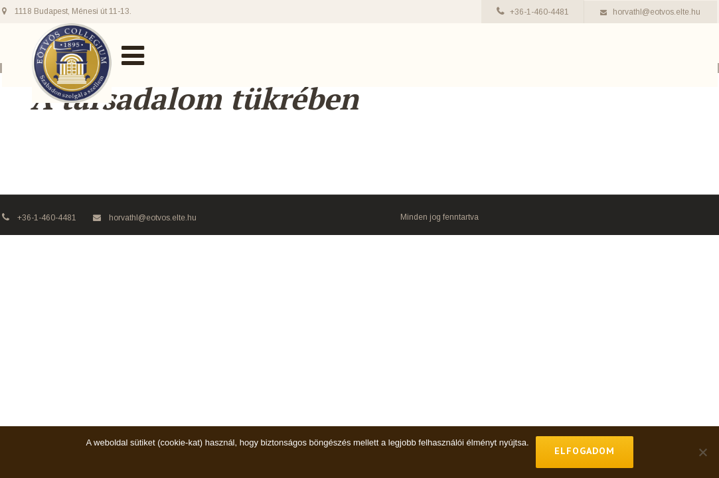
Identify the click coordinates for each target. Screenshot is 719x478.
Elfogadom (584, 451)
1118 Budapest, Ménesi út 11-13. (73, 11)
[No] (702, 452)
